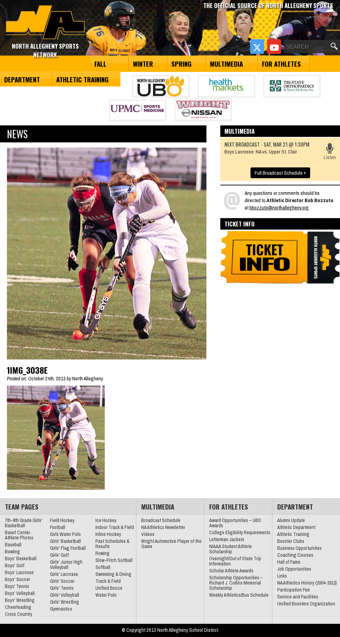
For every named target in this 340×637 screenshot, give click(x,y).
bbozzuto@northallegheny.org (279, 207)
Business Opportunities (299, 548)
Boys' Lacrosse (19, 572)
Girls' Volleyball (64, 595)
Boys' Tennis (17, 586)
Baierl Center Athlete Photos (19, 535)
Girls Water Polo (65, 534)
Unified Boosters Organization (306, 604)
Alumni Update (291, 520)
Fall (100, 63)
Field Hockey (62, 520)
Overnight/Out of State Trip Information (235, 561)
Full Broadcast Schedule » (280, 172)
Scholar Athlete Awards (231, 571)
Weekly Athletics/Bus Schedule (239, 595)
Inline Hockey (108, 534)
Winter (143, 63)
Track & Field (108, 581)
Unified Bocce (108, 588)
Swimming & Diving (113, 574)
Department (22, 79)
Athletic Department (296, 527)
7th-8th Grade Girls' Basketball (23, 523)
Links (282, 576)
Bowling (12, 551)
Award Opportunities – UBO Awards (235, 523)
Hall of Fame (288, 562)
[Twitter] (257, 46)
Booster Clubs (290, 541)
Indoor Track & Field (114, 527)
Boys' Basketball (20, 558)
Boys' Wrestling (20, 600)
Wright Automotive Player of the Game (171, 543)
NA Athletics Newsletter (163, 527)
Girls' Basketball (65, 541)
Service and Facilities (297, 597)
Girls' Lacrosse (64, 574)
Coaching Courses (295, 555)
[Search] (306, 47)
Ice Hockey (106, 520)
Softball (102, 567)
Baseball (13, 544)
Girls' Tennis (62, 588)
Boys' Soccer (17, 579)
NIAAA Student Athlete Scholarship (230, 549)
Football (57, 527)
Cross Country (18, 614)
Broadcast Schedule (160, 520)
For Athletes (281, 63)
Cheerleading (18, 607)
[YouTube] (274, 46)
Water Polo (106, 595)
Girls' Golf (59, 555)
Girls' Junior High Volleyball (66, 564)
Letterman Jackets (226, 539)
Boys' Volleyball (20, 593)
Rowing (102, 553)
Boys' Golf (14, 565)
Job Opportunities (294, 569)
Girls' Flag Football (68, 548)
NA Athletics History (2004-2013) (307, 583)
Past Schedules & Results (112, 543)
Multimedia (226, 63)
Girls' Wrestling (64, 602)
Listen (330, 152)
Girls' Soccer (62, 581)
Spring (181, 63)
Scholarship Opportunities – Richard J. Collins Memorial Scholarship (236, 582)
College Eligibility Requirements (239, 532)
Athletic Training (82, 79)
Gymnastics (61, 609)
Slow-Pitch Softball (114, 560)
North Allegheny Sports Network (45, 22)
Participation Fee (293, 590)
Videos (147, 534)
